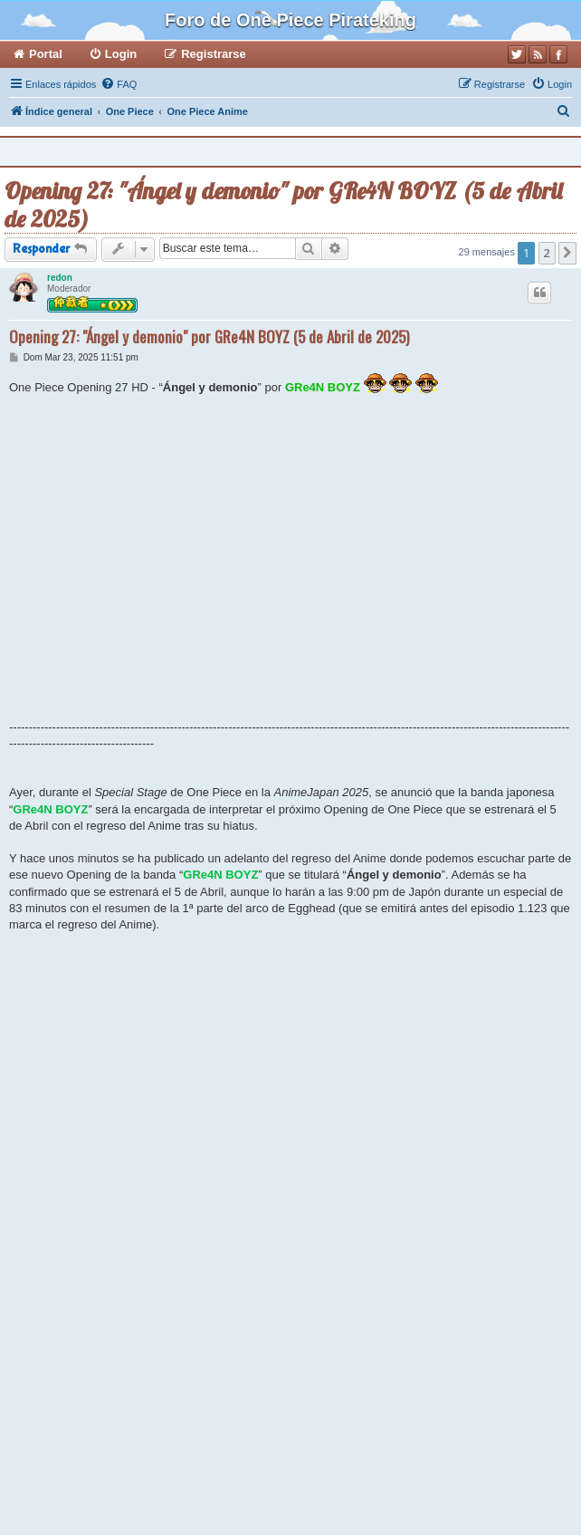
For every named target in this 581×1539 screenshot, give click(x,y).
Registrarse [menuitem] (213, 54)
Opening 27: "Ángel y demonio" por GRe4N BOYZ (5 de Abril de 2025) (283, 205)
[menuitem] (118, 84)
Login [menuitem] (121, 54)
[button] (567, 253)
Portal (45, 54)
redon (59, 278)
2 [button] (547, 253)
